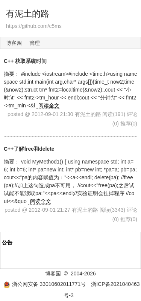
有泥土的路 (27, 13)
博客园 (14, 43)
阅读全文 (48, 105)
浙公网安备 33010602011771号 (44, 284)
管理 (34, 43)
